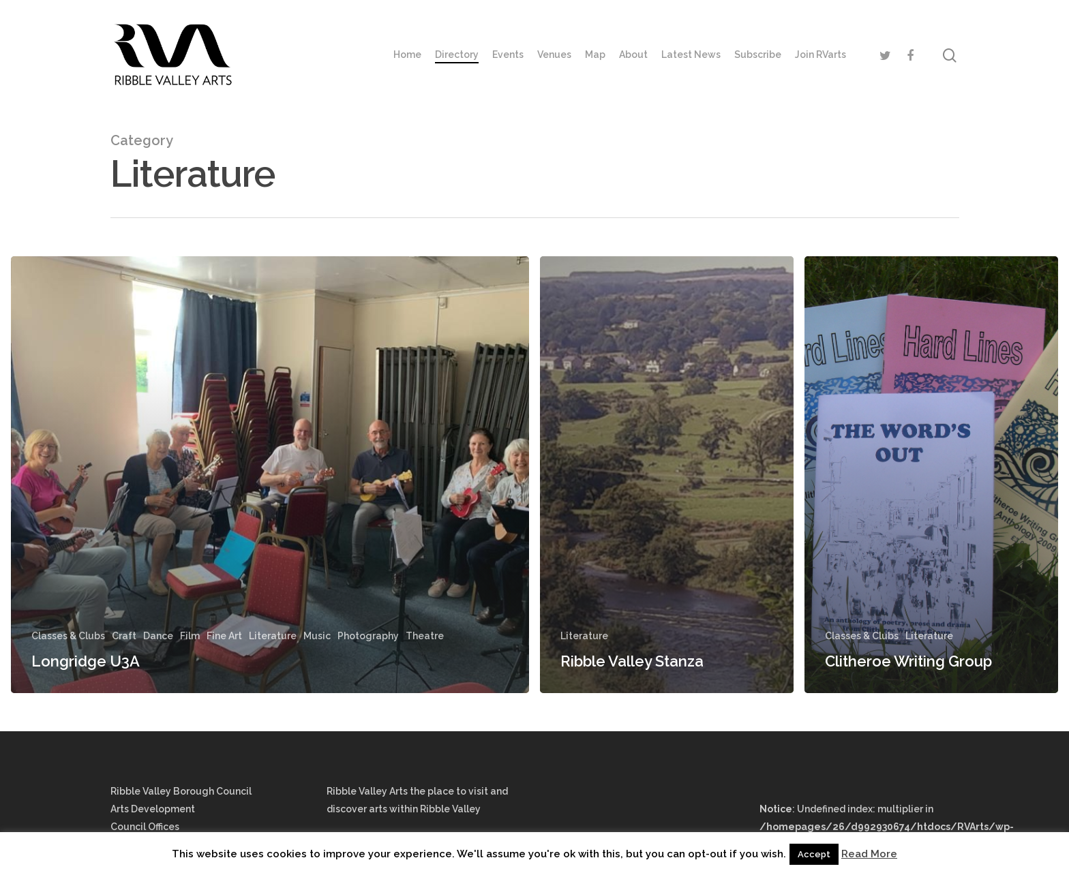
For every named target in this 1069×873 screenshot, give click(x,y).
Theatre (425, 635)
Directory (457, 54)
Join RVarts (820, 54)
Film (190, 635)
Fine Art (224, 635)
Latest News (691, 54)
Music (317, 635)
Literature (273, 635)
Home (407, 54)
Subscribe (757, 54)
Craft (124, 635)
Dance (158, 635)
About (633, 54)
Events (508, 54)
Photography (368, 635)
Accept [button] (814, 854)
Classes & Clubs (68, 635)
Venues (554, 54)
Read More (869, 854)
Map (595, 54)
